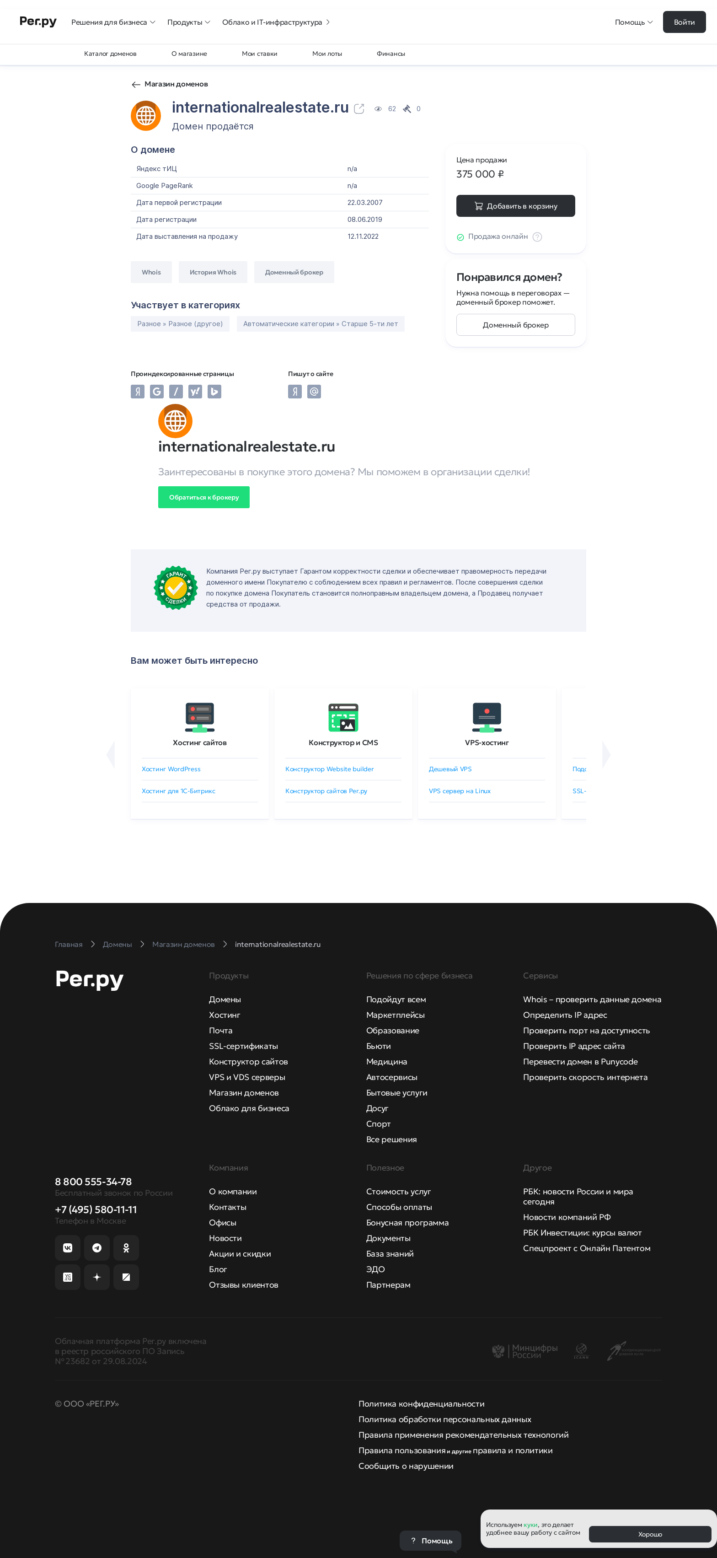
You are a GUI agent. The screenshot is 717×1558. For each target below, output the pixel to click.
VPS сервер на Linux (460, 791)
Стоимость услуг (398, 1191)
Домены (225, 999)
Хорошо (650, 1534)
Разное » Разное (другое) (180, 323)
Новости (225, 1238)
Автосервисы (391, 1077)
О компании (233, 1191)
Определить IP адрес (565, 1015)
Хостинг (224, 1015)
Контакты (227, 1207)
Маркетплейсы (395, 1015)
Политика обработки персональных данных (444, 1419)
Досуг (377, 1108)
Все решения (391, 1139)
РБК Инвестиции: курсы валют (582, 1232)
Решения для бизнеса (113, 22)
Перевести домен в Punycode (580, 1061)
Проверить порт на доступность (586, 1030)
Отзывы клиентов (243, 1284)
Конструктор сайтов (248, 1061)
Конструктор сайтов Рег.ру (326, 791)
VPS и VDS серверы (247, 1077)
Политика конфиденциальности (421, 1403)
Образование (392, 1030)
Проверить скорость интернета (585, 1077)
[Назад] (110, 755)
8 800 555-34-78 (93, 1182)
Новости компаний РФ (566, 1217)
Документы (388, 1238)
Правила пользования (401, 1450)
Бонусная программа (407, 1222)
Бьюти (378, 1046)
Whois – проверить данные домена (592, 999)
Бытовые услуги (397, 1092)
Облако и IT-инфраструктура (277, 22)
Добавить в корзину (522, 205)
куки (531, 1524)
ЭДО (375, 1269)
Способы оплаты (399, 1207)
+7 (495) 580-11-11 (96, 1209)
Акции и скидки (240, 1253)
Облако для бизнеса (249, 1108)
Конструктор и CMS (343, 742)
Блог (218, 1269)
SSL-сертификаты (243, 1046)
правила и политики (513, 1450)
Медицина (386, 1061)
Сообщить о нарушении (406, 1466)
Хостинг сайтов (200, 742)
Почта (220, 1030)
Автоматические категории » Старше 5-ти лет (320, 323)
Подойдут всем (396, 999)
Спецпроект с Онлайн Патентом (586, 1248)
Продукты (189, 22)
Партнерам (388, 1284)
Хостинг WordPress (171, 769)
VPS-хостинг (486, 742)
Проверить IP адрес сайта (574, 1046)
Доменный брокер (515, 324)
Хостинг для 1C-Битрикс (178, 791)
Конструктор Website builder (329, 769)
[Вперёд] (606, 755)
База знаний (390, 1253)
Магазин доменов (176, 83)
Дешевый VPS (450, 769)
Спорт (378, 1123)
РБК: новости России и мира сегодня (578, 1196)
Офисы (222, 1222)
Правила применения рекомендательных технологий (463, 1434)
